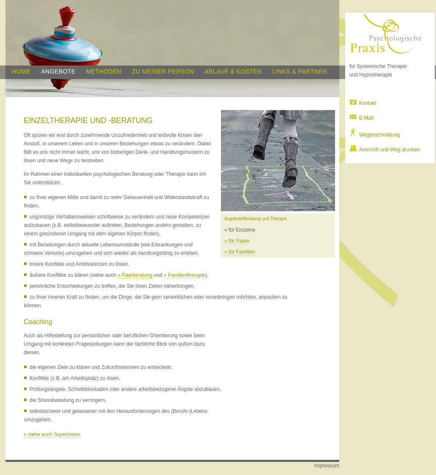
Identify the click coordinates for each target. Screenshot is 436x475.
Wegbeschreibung (374, 135)
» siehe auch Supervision (52, 434)
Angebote (58, 71)
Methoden (103, 71)
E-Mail (361, 118)
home (21, 71)
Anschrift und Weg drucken (384, 150)
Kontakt (362, 103)
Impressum (326, 466)
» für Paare (236, 241)
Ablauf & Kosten (233, 71)
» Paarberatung (135, 275)
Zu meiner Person (163, 71)
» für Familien (239, 252)
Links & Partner (299, 71)
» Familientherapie (185, 275)
